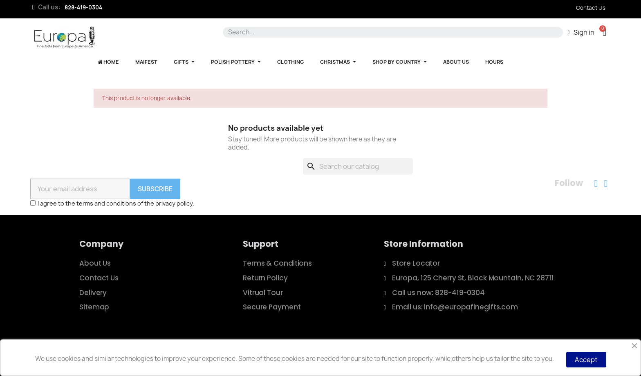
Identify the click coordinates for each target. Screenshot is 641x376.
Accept (586, 359)
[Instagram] (606, 183)
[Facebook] (596, 183)
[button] (604, 32)
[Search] (358, 166)
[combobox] (391, 32)
